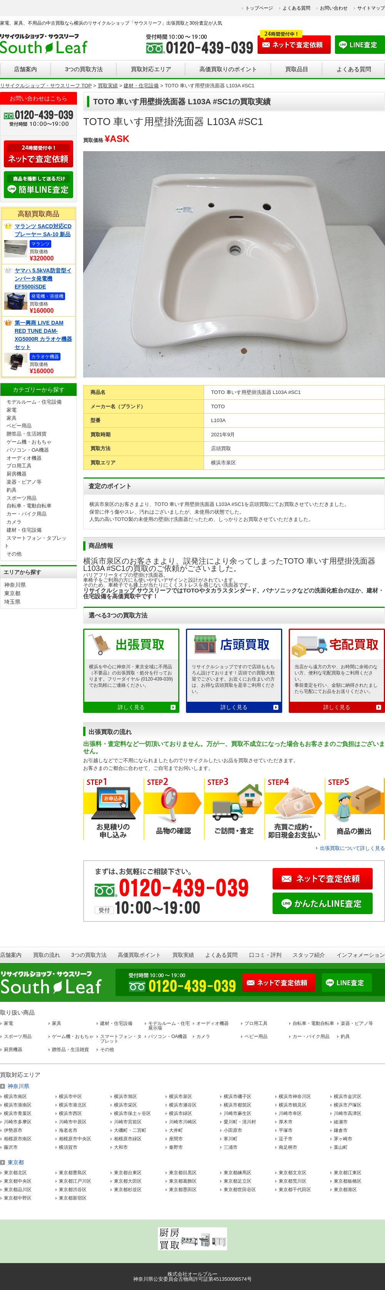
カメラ (14, 522)
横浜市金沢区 (348, 1096)
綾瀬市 (341, 1122)
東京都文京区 (292, 1172)
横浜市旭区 (125, 1096)
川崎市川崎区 (183, 1122)
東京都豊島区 (73, 1172)
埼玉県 (12, 602)
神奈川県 (15, 585)
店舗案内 (25, 69)
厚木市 (286, 1122)
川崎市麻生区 (237, 1113)
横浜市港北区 (73, 1105)
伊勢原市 (13, 1130)
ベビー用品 (19, 426)
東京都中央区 (18, 1181)
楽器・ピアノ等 (24, 482)
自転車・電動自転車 (29, 506)
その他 (14, 554)
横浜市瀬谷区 (183, 1105)
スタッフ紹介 (309, 955)
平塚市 (286, 1130)
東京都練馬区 (237, 1172)
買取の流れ (46, 955)
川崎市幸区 (290, 1113)
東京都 (12, 593)
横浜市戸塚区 (348, 1105)
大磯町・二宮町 (130, 1130)
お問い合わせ (334, 8)
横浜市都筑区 (237, 1105)
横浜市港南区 (18, 1105)
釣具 (12, 490)
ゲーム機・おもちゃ (29, 442)
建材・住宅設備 (24, 530)
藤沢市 (11, 1147)
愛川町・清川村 (240, 1122)
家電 (12, 410)
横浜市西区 (70, 1113)
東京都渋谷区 (73, 1189)
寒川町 (231, 1138)
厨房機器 (17, 474)
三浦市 (231, 1147)
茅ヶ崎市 (343, 1138)
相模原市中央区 (75, 1138)
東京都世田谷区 (240, 1189)
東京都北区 (15, 1172)
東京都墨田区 (183, 1189)
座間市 (176, 1138)
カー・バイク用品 (27, 514)
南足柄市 (288, 1147)
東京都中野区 (18, 1198)
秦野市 (176, 1147)
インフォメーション (360, 955)
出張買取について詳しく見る (352, 848)
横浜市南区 (15, 1096)
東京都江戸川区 (75, 1181)
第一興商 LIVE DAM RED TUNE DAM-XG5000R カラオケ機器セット (43, 335)
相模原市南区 (18, 1138)
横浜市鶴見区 (292, 1105)
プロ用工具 (19, 466)
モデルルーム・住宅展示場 (169, 1026)
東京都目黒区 (183, 1172)
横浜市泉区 (180, 1096)
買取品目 (296, 69)
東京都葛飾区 (183, 1181)
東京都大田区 (128, 1181)
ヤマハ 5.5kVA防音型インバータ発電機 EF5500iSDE (43, 278)
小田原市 (233, 1130)
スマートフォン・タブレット (121, 1039)
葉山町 (341, 1147)
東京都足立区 (237, 1181)
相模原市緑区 (128, 1138)
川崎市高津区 (348, 1113)
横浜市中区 (70, 1096)
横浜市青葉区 (18, 1113)
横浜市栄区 (125, 1105)
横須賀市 (68, 1147)
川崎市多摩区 (18, 1122)
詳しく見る (131, 707)
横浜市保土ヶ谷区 (132, 1113)
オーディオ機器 (24, 458)
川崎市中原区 (73, 1122)
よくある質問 (296, 8)
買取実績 (183, 955)
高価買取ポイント (139, 955)
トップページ (259, 8)
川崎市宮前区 (128, 1122)
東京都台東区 (128, 1172)
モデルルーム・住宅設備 (34, 402)
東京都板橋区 (348, 1181)
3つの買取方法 (84, 69)
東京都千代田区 (295, 1189)
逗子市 (286, 1138)
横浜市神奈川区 (295, 1096)
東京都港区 (345, 1189)
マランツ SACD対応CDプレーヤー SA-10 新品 (43, 230)
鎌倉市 (341, 1130)
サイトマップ (371, 8)
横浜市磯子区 (237, 1096)
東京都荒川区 (292, 1181)
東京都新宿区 (73, 1198)
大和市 (121, 1147)
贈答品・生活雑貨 (27, 434)
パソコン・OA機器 (28, 450)
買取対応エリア (151, 69)
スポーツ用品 (22, 498)
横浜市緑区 (180, 1113)
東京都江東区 (348, 1172)
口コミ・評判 (265, 955)
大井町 (176, 1130)
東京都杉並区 (128, 1189)
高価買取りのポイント (228, 69)
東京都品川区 (18, 1189)
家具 (12, 418)
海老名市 (68, 1130)
